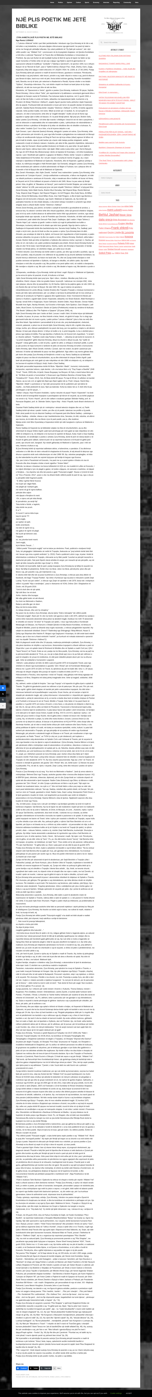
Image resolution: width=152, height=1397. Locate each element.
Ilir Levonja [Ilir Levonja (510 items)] (127, 232)
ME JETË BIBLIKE (31, 1377)
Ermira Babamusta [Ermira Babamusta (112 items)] (112, 224)
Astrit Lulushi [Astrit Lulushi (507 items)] (114, 209)
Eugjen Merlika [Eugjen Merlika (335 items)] (125, 223)
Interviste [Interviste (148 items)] (102, 237)
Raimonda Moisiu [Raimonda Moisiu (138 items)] (108, 246)
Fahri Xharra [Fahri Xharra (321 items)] (105, 228)
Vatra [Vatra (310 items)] (117, 253)
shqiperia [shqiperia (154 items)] (124, 249)
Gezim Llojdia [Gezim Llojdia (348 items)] (114, 232)
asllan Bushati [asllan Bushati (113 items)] (103, 210)
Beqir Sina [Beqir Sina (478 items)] (125, 214)
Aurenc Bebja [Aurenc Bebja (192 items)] (127, 210)
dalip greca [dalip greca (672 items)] (105, 219)
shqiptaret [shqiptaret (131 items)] (130, 249)
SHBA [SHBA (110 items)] (105, 249)
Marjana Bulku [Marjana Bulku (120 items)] (110, 240)
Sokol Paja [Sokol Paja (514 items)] (105, 252)
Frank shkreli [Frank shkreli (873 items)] (119, 228)
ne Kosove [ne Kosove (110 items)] (133, 240)
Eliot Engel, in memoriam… (109, 92)
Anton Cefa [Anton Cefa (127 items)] (120, 206)
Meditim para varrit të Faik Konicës (112, 142)
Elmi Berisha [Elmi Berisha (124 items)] (131, 220)
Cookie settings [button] (116, 1393)
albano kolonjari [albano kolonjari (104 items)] (103, 206)
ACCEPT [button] (129, 1393)
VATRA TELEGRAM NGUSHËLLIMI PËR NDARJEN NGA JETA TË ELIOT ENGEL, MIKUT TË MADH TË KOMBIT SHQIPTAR (117, 100)
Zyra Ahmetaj (65, 1377)
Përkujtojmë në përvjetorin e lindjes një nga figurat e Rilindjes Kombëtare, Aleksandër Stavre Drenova (117, 111)
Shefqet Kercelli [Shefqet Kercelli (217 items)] (113, 249)
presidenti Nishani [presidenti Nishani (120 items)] (112, 243)
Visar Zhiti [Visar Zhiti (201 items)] (124, 253)
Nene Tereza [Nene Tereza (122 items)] (102, 243)
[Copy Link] (46, 1368)
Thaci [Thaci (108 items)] (112, 253)
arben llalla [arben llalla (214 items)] (128, 206)
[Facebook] (22, 1368)
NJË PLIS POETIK (43, 1377)
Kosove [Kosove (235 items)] (102, 240)
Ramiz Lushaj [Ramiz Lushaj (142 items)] (118, 246)
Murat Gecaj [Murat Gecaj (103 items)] (117, 240)
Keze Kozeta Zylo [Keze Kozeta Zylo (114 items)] (110, 237)
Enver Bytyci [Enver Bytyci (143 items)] (103, 224)
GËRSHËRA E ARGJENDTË (109, 119)
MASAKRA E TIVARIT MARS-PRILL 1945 (114, 63)
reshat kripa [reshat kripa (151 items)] (127, 246)
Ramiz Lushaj (55, 1377)
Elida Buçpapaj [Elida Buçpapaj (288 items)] (120, 220)
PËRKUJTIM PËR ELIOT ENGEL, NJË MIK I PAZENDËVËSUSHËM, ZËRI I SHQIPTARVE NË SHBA (117, 134)
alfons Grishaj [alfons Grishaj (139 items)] (112, 206)
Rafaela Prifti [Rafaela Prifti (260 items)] (123, 243)
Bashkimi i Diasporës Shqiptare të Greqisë (115, 147)
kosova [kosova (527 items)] (129, 236)
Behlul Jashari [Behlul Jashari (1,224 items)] (109, 214)
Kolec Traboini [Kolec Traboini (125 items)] (120, 237)
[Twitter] (34, 1368)
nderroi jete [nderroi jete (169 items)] (125, 240)
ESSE (27, 1375)
